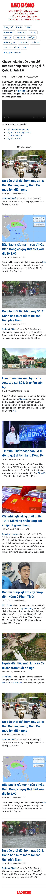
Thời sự (32, 32)
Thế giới (31, 37)
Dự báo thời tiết (9, 198)
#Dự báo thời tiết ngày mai (18, 132)
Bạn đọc (7, 37)
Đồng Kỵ (42, 473)
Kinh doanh (9, 32)
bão (44, 262)
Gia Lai (22, 399)
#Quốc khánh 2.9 (14, 135)
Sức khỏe (23, 42)
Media (19, 27)
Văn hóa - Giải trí (11, 47)
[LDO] (24, 164)
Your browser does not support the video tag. (24, 111)
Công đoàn (20, 37)
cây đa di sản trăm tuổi (12, 682)
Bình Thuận (7, 605)
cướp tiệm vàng (26, 608)
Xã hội (28, 27)
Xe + (24, 47)
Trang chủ (8, 27)
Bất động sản (10, 42)
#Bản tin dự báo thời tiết (17, 129)
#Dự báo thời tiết (14, 138)
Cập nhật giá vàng (10, 534)
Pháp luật (21, 32)
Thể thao (35, 42)
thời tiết (21, 91)
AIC (14, 411)
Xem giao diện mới (12, 52)
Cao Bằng (6, 676)
